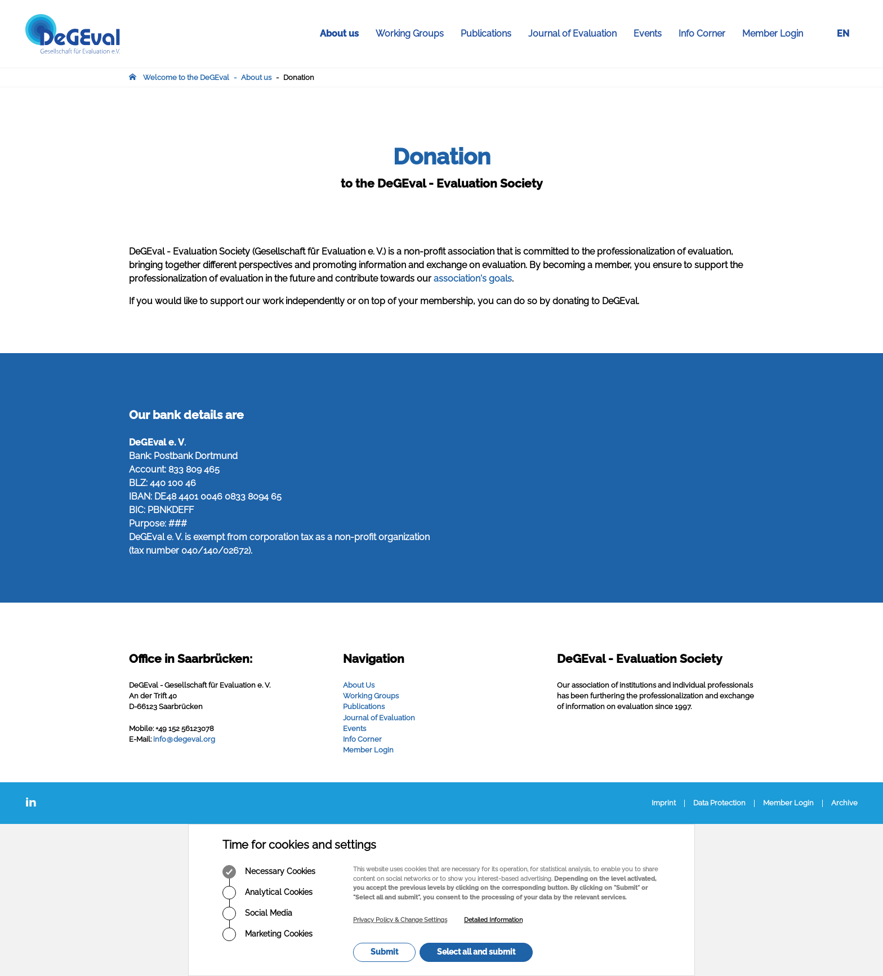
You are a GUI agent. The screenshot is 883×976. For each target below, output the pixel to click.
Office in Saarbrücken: (190, 659)
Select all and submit (476, 951)
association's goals (473, 278)
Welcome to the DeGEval (186, 77)
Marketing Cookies (267, 934)
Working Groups (414, 34)
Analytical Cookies (267, 892)
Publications (490, 34)
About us (343, 34)
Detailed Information (493, 920)
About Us (358, 685)
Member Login (772, 33)
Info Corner (706, 34)
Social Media (257, 913)
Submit (384, 951)
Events (652, 34)
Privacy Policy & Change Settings (400, 920)
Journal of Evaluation (576, 34)
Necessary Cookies (268, 872)
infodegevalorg (184, 739)
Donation (298, 77)
